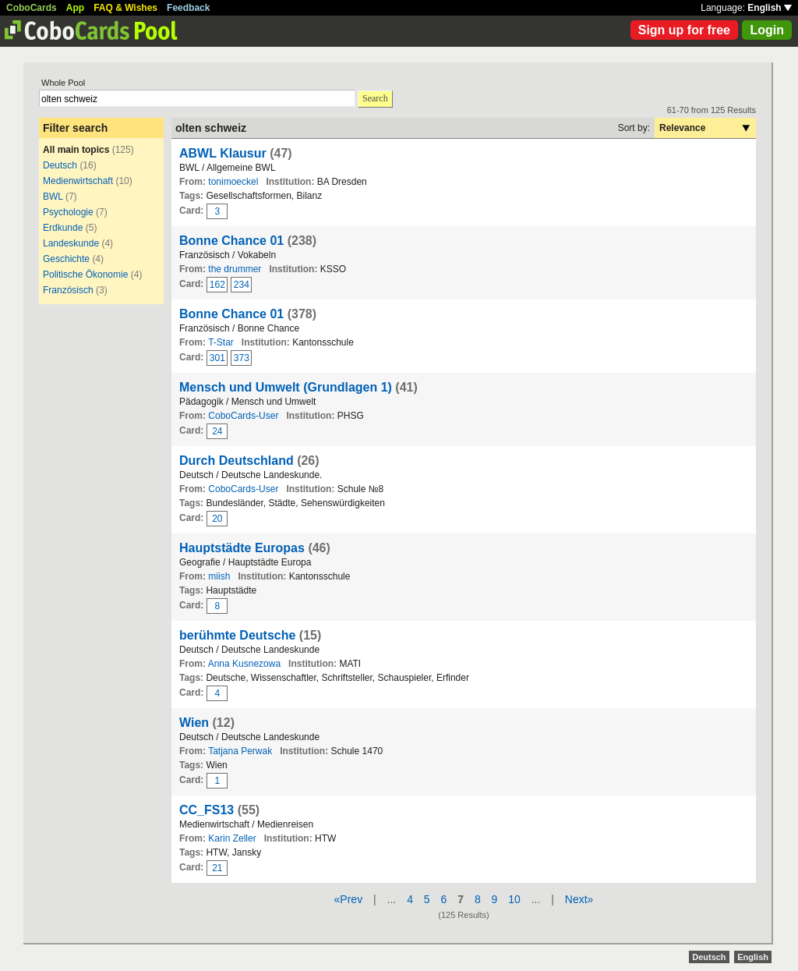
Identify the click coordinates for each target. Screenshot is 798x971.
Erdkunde (63, 227)
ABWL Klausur (223, 153)
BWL (53, 196)
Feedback (188, 7)
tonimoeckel (233, 181)
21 (217, 868)
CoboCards (31, 7)
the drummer (234, 269)
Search (375, 98)
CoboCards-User (243, 415)
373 (241, 358)
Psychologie (68, 212)
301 (217, 358)
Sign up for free (684, 30)
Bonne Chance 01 (231, 240)
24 (217, 431)
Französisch (68, 290)
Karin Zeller (232, 838)
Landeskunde (71, 243)
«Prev (348, 899)
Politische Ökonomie (85, 274)
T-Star (221, 342)
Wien (194, 722)
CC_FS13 (206, 810)
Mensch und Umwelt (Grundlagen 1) (285, 387)
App (75, 7)
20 (217, 518)
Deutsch (60, 165)
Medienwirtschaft (78, 180)
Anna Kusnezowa (244, 663)
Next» (579, 899)
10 (514, 899)
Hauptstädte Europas (242, 548)
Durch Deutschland (236, 460)
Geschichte (66, 258)
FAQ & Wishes (125, 7)
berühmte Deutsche (237, 635)
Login (767, 30)
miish (219, 576)
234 (241, 284)
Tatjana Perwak (240, 751)
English (769, 7)
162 (217, 284)
